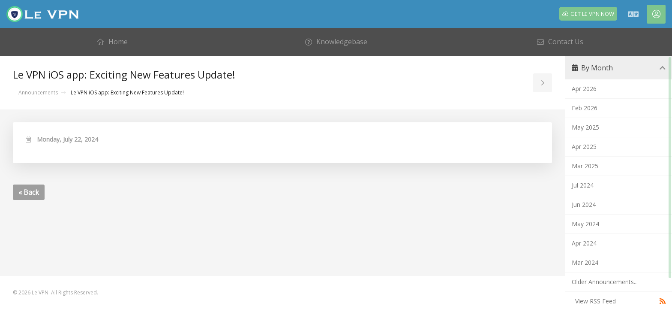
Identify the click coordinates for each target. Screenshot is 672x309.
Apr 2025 (584, 146)
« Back (28, 192)
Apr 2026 (584, 89)
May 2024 (585, 224)
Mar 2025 (585, 166)
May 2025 (585, 127)
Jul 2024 (583, 185)
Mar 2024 (585, 262)
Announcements (38, 92)
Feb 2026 (584, 108)
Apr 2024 (584, 243)
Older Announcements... (605, 282)
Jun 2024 (584, 204)
